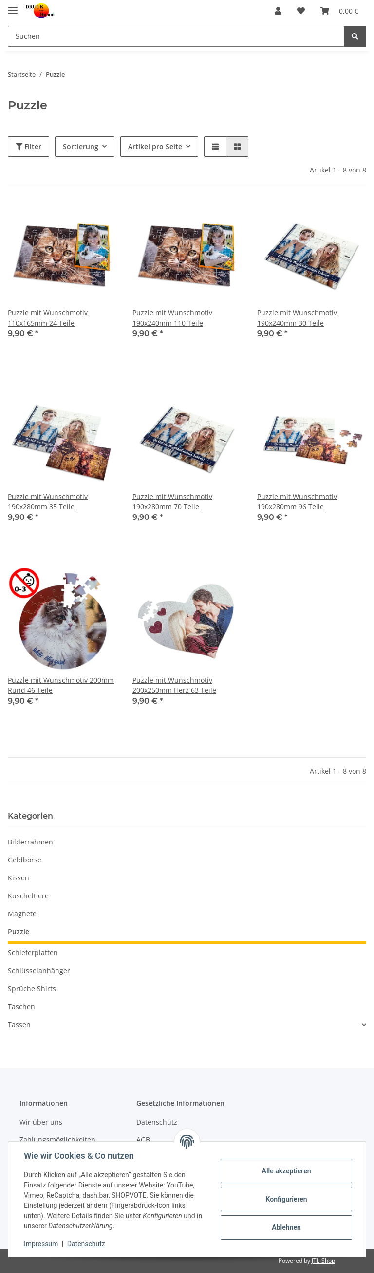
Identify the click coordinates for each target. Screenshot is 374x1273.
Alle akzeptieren (286, 1171)
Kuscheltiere (28, 895)
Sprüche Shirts (32, 988)
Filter (28, 146)
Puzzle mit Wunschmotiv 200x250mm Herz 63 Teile (174, 685)
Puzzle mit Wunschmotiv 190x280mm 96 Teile (297, 501)
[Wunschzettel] (301, 10)
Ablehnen (286, 1227)
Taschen (21, 1006)
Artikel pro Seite (155, 146)
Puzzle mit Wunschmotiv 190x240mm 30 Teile (297, 317)
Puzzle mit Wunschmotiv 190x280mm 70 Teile (172, 501)
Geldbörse (24, 859)
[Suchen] (176, 36)
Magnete (22, 913)
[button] (278, 10)
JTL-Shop (323, 1260)
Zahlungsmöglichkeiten (57, 1139)
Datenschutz (156, 1122)
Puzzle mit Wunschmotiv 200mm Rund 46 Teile (61, 685)
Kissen (18, 877)
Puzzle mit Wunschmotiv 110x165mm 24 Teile (48, 317)
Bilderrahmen (30, 841)
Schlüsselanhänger (39, 970)
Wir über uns (40, 1122)
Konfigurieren (286, 1199)
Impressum (41, 1244)
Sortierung (80, 146)
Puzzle (18, 931)
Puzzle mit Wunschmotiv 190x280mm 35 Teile (48, 501)
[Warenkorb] (339, 10)
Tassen (19, 1024)
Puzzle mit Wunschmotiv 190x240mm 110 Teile (172, 317)
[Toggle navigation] (13, 6)
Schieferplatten (33, 952)
